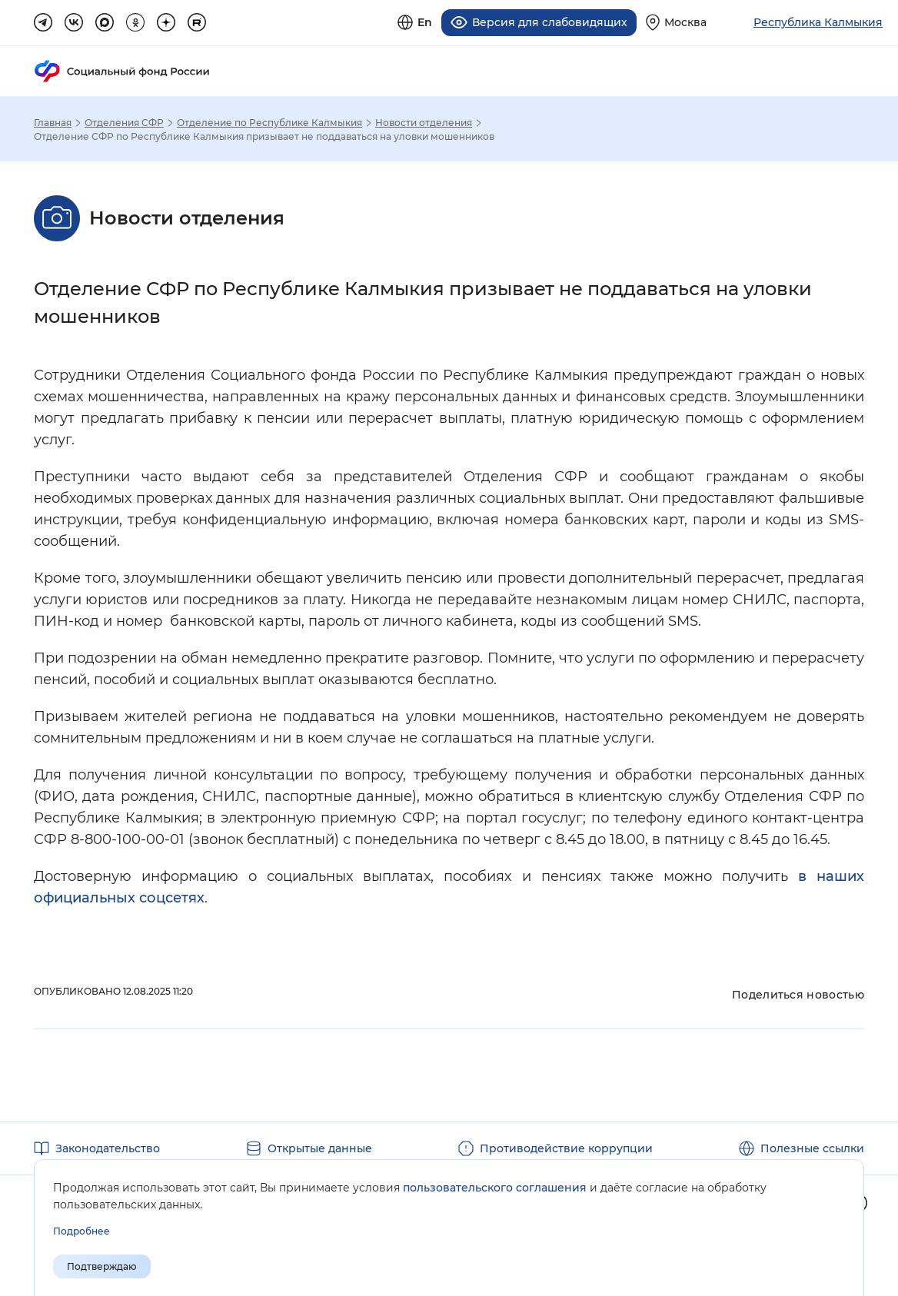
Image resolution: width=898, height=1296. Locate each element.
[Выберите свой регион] (676, 22)
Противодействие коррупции (566, 1147)
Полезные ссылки (812, 1147)
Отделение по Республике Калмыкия (269, 121)
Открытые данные (320, 1147)
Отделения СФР (124, 121)
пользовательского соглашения (495, 1188)
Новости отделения (423, 121)
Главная (53, 121)
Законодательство (107, 1147)
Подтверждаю (102, 1266)
